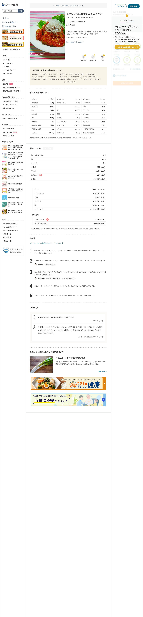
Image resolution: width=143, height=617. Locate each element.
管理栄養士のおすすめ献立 (11, 91)
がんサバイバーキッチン (10, 105)
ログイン (120, 6)
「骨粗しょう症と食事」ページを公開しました (69, 5)
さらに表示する (68, 82)
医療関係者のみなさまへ (10, 224)
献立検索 (8, 84)
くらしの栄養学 (10, 132)
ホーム (7, 18)
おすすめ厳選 (70, 42)
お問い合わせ (7, 234)
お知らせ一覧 (7, 241)
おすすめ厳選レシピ (9, 70)
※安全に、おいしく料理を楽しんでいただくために (45, 243)
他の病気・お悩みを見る (10, 49)
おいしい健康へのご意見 (10, 230)
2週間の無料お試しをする (127, 47)
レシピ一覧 (6, 60)
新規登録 (133, 6)
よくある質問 (7, 237)
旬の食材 (79, 42)
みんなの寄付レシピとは (10, 101)
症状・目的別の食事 (9, 118)
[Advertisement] (71, 612)
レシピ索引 (6, 67)
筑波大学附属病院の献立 (10, 87)
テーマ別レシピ (7, 63)
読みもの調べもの (8, 129)
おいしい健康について (12, 22)
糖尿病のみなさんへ (9, 108)
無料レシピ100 (7, 74)
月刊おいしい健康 (8, 136)
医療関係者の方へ (10, 26)
